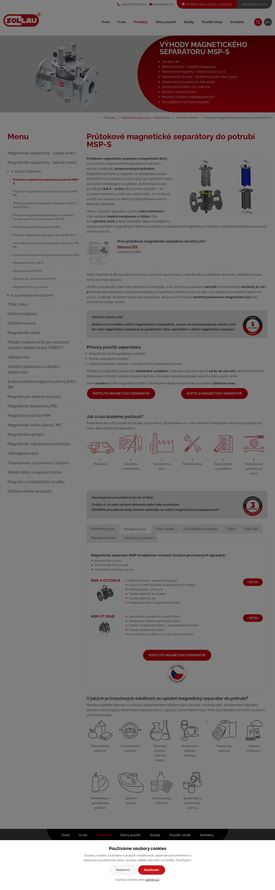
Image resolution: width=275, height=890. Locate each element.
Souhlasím (151, 870)
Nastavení (123, 870)
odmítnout (152, 880)
